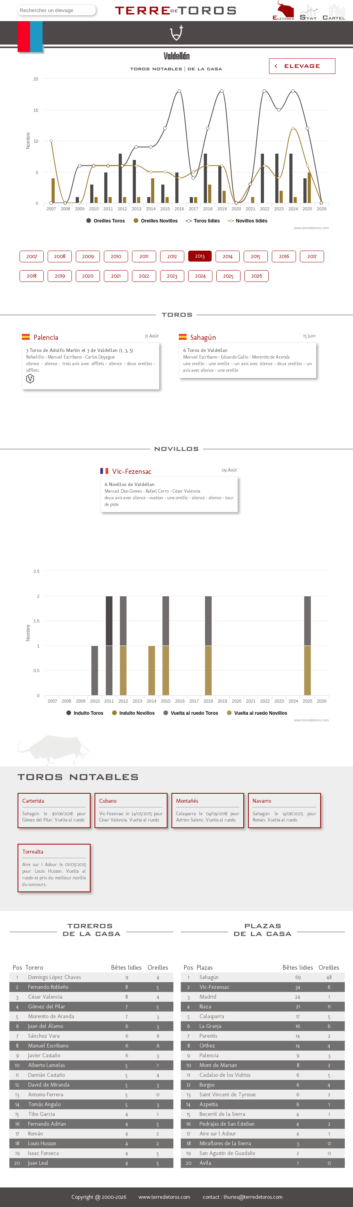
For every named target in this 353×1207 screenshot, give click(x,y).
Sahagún (203, 337)
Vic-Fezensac (132, 471)
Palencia (46, 337)
